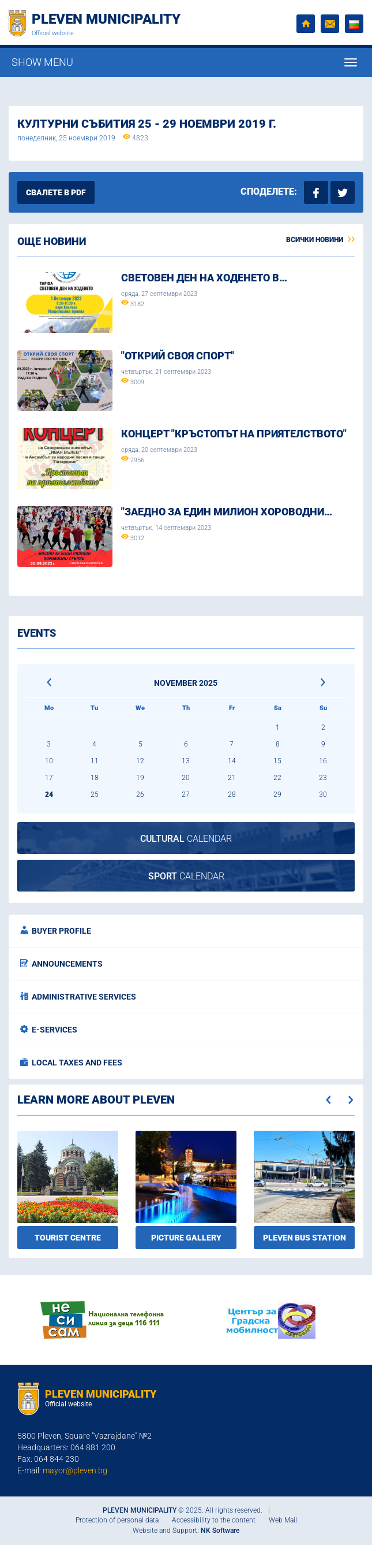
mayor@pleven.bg (75, 1470)
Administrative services (78, 996)
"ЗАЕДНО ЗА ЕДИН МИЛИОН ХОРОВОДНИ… (226, 512)
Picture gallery (186, 1237)
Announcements (61, 963)
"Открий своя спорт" (177, 356)
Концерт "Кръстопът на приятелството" (234, 434)
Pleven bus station (304, 1237)
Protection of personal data (117, 1520)
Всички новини (320, 240)
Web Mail (283, 1520)
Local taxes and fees (71, 1062)
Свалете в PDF (56, 192)
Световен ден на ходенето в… (204, 278)
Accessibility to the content (213, 1520)
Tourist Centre (68, 1237)
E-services (48, 1029)
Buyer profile (55, 930)
